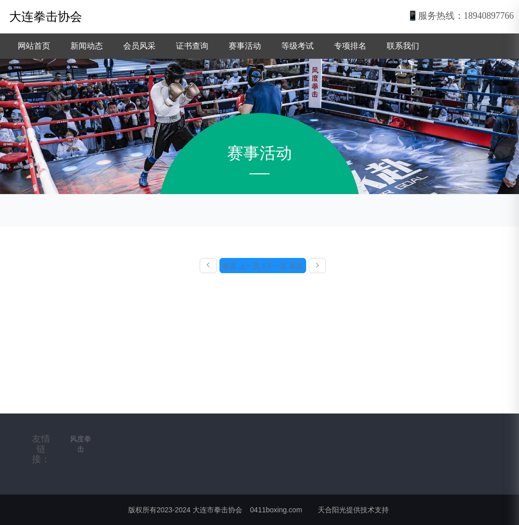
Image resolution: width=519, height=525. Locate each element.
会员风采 (139, 46)
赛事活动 (245, 46)
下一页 (276, 266)
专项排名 (350, 46)
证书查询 (192, 46)
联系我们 (403, 46)
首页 (230, 266)
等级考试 (297, 46)
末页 (296, 266)
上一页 (249, 266)
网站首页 (34, 46)
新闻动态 (86, 46)
